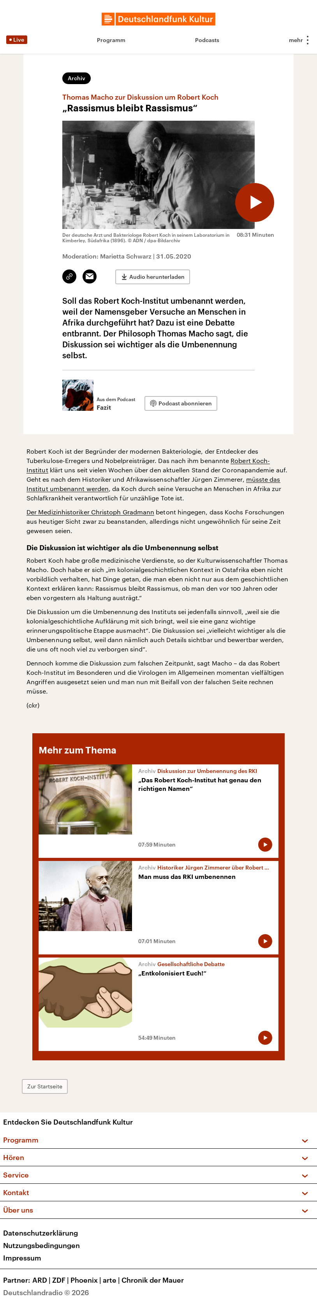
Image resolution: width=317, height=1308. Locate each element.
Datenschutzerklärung (40, 1233)
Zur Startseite (44, 1086)
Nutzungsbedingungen (41, 1245)
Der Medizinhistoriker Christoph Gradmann (90, 512)
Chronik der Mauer (153, 1280)
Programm (111, 40)
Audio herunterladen (157, 276)
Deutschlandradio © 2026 (46, 1292)
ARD (42, 1280)
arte (112, 1280)
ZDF (61, 1280)
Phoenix (86, 1280)
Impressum (22, 1257)
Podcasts (207, 40)
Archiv (76, 78)
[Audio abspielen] (254, 202)
